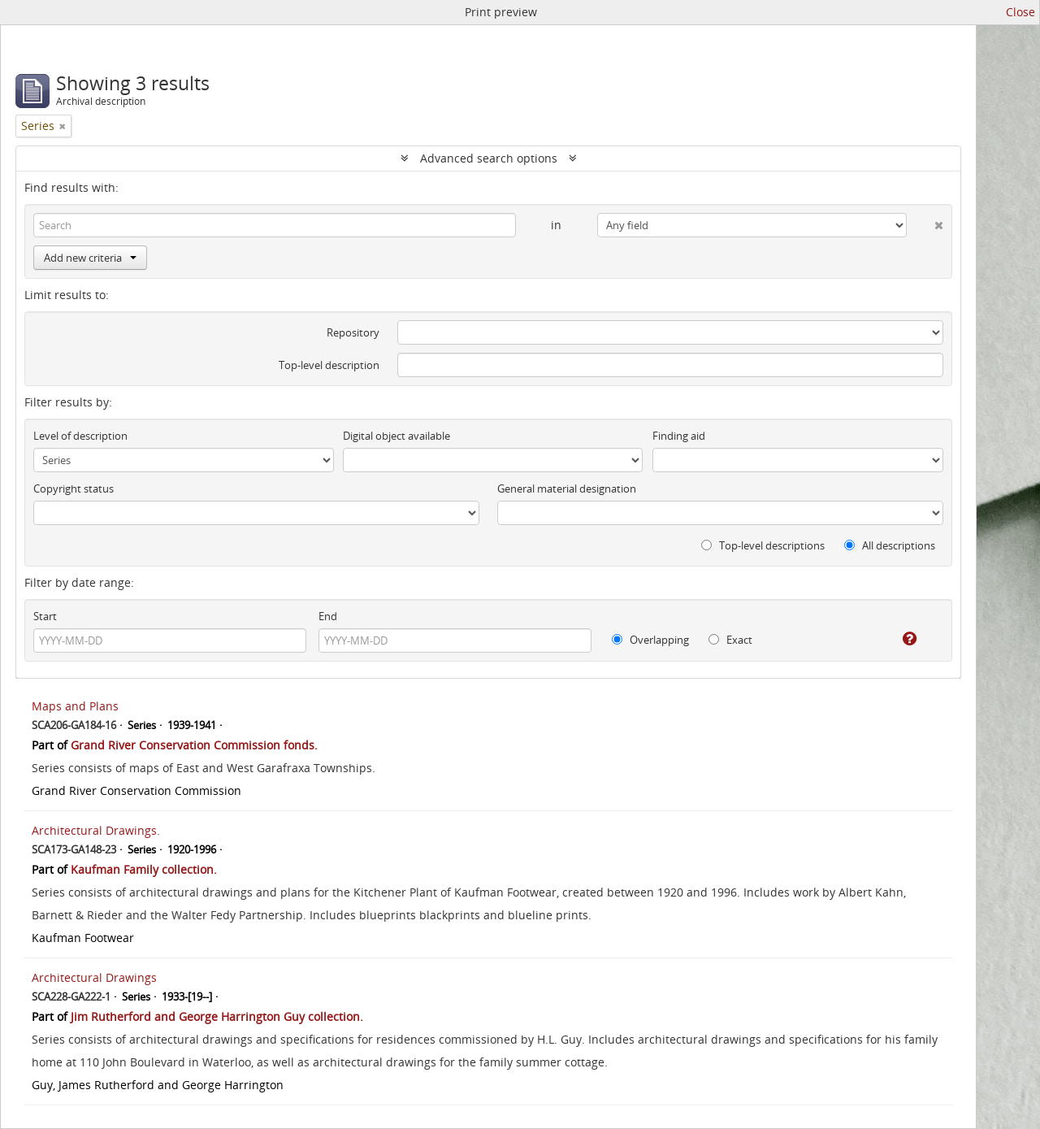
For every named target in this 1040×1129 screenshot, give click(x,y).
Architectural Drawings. (96, 830)
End (327, 616)
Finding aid (678, 435)
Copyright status (73, 488)
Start (45, 616)
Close (1020, 12)
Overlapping (650, 639)
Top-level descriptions (763, 545)
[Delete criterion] (925, 222)
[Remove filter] (62, 126)
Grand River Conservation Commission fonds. (194, 745)
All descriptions (889, 545)
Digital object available (396, 435)
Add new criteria (90, 257)
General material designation (566, 488)
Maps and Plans (75, 706)
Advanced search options (489, 158)
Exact (730, 639)
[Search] (274, 225)
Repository (353, 332)
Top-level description (329, 365)
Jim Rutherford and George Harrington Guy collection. (217, 1016)
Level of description (80, 435)
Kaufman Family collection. (144, 869)
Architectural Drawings (94, 977)
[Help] (898, 639)
